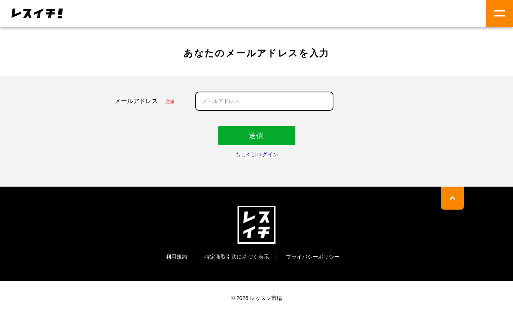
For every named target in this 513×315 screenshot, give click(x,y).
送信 (256, 135)
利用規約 (176, 257)
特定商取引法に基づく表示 (237, 257)
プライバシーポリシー (313, 257)
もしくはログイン (256, 154)
